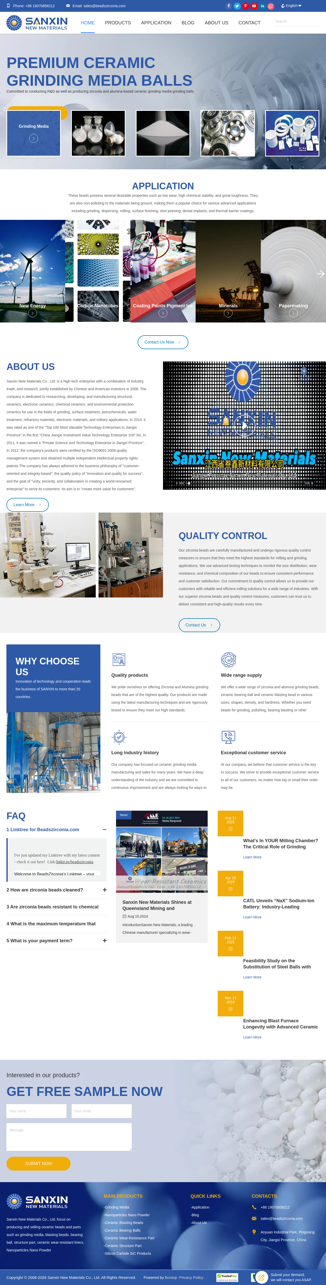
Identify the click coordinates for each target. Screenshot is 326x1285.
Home (88, 22)
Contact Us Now (163, 342)
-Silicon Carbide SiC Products (127, 1253)
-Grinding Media (116, 1207)
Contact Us (199, 625)
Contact (249, 22)
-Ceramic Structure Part (122, 1246)
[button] (319, 275)
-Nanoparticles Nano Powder (127, 1215)
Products (118, 22)
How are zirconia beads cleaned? (46, 889)
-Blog (194, 1215)
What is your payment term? (41, 940)
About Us (216, 22)
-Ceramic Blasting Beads (123, 1223)
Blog (188, 22)
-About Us (198, 1223)
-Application (199, 1207)
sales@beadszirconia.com (104, 6)
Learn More (27, 505)
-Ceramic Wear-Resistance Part (129, 1238)
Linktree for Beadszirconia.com (44, 829)
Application (156, 22)
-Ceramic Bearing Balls (122, 1230)
